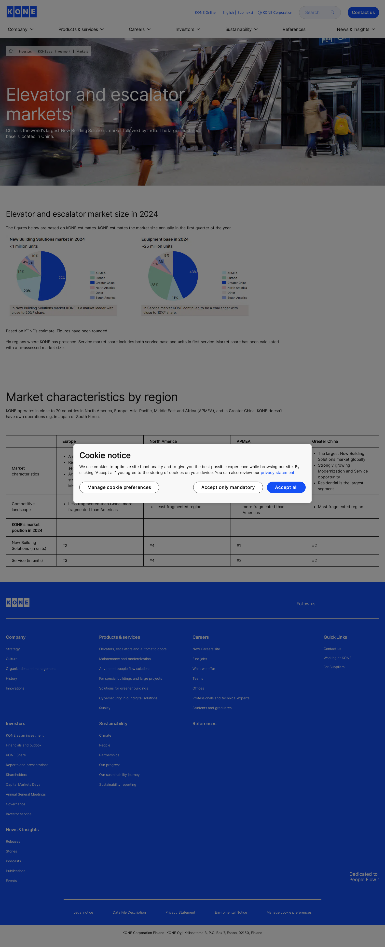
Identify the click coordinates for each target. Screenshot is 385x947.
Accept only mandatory (228, 487)
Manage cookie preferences (119, 487)
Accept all (286, 487)
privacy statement (277, 472)
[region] (192, 473)
